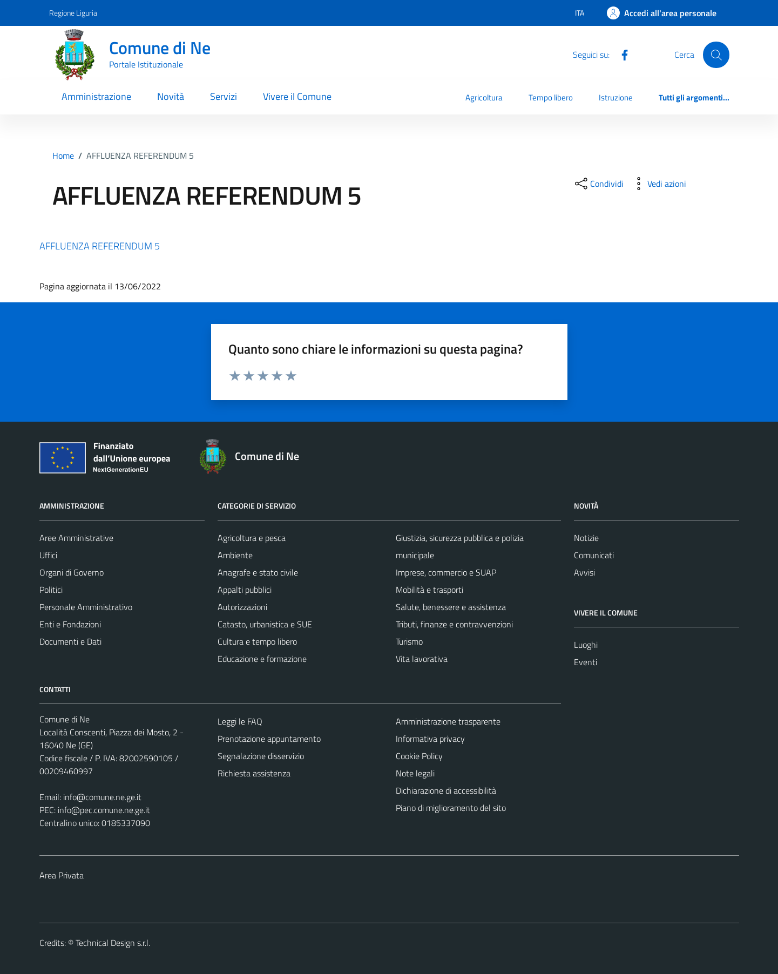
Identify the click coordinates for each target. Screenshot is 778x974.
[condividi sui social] (598, 183)
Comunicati (594, 555)
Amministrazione (96, 96)
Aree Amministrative (76, 537)
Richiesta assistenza (254, 773)
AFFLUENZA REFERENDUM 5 (99, 246)
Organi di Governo (71, 572)
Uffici (48, 555)
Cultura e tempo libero (257, 641)
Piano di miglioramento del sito (451, 807)
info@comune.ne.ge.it (102, 796)
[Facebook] (620, 54)
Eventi (585, 661)
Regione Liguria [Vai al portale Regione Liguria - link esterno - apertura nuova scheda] (73, 12)
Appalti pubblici (245, 589)
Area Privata (61, 875)
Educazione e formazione (262, 658)
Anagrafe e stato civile (258, 572)
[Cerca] (716, 54)
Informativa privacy (430, 738)
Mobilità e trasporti (429, 589)
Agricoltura (484, 97)
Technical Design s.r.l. (113, 942)
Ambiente (235, 555)
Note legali (415, 773)
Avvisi (584, 572)
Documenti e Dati (70, 641)
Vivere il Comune (297, 96)
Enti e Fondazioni (70, 624)
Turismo (409, 641)
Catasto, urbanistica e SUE (265, 624)
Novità (170, 96)
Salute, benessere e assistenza (451, 606)
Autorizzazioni (242, 606)
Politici (51, 589)
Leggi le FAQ (240, 721)
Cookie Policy (419, 755)
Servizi (223, 96)
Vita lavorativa (422, 658)
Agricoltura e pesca (252, 537)
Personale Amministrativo (85, 606)
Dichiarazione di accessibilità (446, 790)
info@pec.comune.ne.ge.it (104, 809)
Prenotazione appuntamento (269, 738)
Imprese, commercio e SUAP (446, 572)
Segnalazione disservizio (261, 755)
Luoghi (586, 644)
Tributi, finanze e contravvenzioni (454, 624)
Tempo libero (551, 97)
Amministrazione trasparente (448, 721)
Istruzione (616, 97)
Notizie (586, 537)
